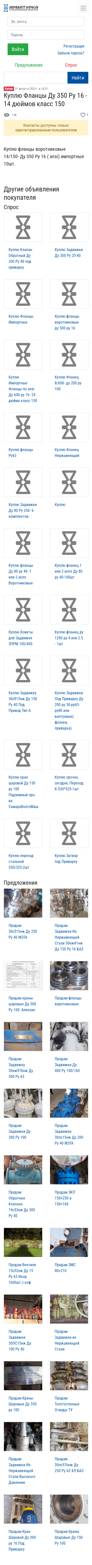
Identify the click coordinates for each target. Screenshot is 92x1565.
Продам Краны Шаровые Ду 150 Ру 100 (69, 1537)
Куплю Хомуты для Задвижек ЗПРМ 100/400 (21, 638)
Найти (78, 78)
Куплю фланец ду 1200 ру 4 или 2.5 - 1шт (69, 638)
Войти (18, 49)
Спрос (71, 65)
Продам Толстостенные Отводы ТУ (67, 1404)
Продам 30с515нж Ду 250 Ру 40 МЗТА (23, 931)
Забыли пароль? (70, 53)
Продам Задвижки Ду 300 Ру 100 (20, 1131)
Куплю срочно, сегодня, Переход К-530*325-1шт (69, 783)
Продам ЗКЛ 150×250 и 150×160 (65, 1198)
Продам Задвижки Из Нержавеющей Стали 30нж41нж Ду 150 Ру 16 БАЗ (69, 937)
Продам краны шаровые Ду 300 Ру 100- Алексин (22, 1004)
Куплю (9, 88)
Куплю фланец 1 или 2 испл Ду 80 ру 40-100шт (68, 571)
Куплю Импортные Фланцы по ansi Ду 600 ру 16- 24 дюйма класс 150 (23, 389)
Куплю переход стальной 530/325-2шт (21, 861)
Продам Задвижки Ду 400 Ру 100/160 (67, 1065)
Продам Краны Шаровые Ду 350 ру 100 (23, 1404)
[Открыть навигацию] (83, 8)
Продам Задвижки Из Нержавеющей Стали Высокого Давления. (22, 1471)
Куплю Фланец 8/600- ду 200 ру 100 (68, 383)
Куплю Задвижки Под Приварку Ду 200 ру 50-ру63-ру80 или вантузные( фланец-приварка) (69, 711)
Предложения (29, 65)
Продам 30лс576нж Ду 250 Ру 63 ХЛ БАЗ (69, 1465)
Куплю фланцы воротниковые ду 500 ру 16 (67, 322)
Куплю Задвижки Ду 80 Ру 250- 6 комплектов (23, 510)
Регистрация (74, 46)
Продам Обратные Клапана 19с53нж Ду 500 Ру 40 (22, 1204)
